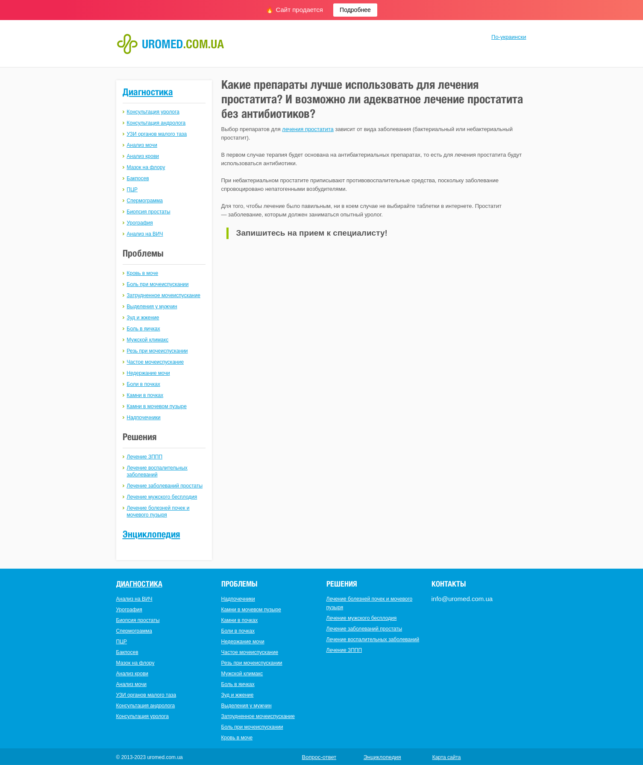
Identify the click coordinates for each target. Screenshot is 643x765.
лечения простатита (308, 129)
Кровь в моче (143, 273)
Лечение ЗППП (145, 457)
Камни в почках (145, 395)
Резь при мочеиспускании (157, 351)
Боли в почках (143, 384)
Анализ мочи (142, 145)
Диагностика (148, 91)
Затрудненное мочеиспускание (163, 295)
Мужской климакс (148, 340)
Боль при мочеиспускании (158, 284)
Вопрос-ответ (319, 757)
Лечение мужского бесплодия (162, 497)
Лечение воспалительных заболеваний (373, 639)
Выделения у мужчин (152, 307)
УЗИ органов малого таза (157, 134)
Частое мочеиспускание (155, 362)
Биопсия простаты (148, 212)
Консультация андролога (156, 123)
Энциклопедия (151, 534)
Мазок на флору (146, 167)
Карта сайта (446, 757)
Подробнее (355, 9)
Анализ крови (143, 156)
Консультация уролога (153, 112)
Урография (140, 223)
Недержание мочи (148, 373)
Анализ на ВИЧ (145, 234)
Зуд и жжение (143, 318)
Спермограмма (145, 201)
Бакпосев (138, 178)
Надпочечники (144, 417)
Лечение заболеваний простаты (165, 486)
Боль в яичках (143, 329)
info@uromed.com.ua (462, 598)
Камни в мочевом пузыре (157, 406)
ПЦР (132, 190)
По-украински (508, 37)
